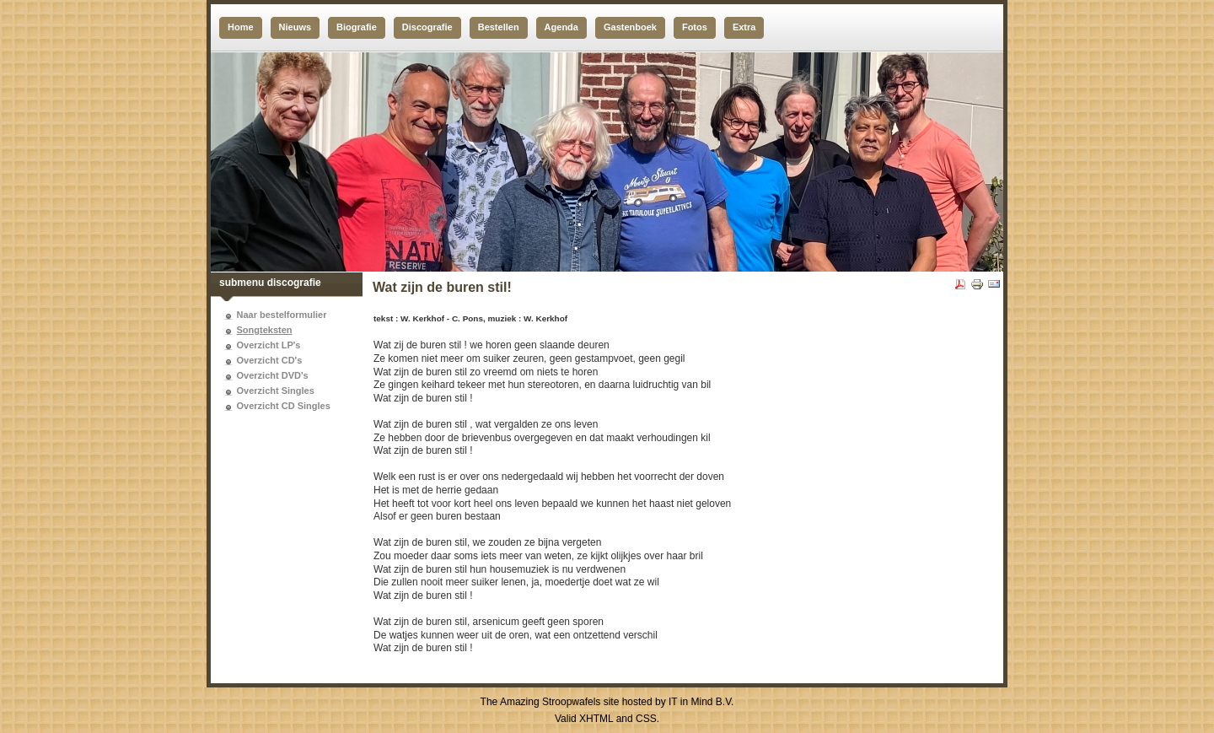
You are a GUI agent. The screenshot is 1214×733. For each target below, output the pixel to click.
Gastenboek (630, 27)
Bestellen (498, 27)
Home (241, 27)
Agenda (561, 27)
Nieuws (295, 27)
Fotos (694, 27)
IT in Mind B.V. (701, 702)
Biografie (356, 27)
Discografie (427, 27)
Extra (744, 27)
